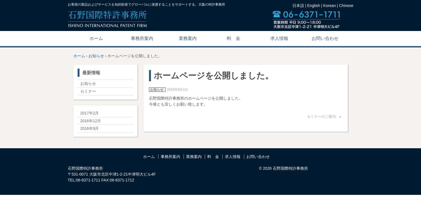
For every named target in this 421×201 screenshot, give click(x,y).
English (313, 5)
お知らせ (96, 56)
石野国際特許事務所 (290, 168)
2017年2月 (89, 113)
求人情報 (279, 38)
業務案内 (188, 38)
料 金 (233, 38)
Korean (329, 5)
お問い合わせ (325, 38)
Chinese (346, 5)
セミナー (88, 91)
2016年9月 (89, 128)
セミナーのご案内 (321, 116)
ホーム (96, 38)
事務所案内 (142, 38)
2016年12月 (90, 121)
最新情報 (91, 72)
